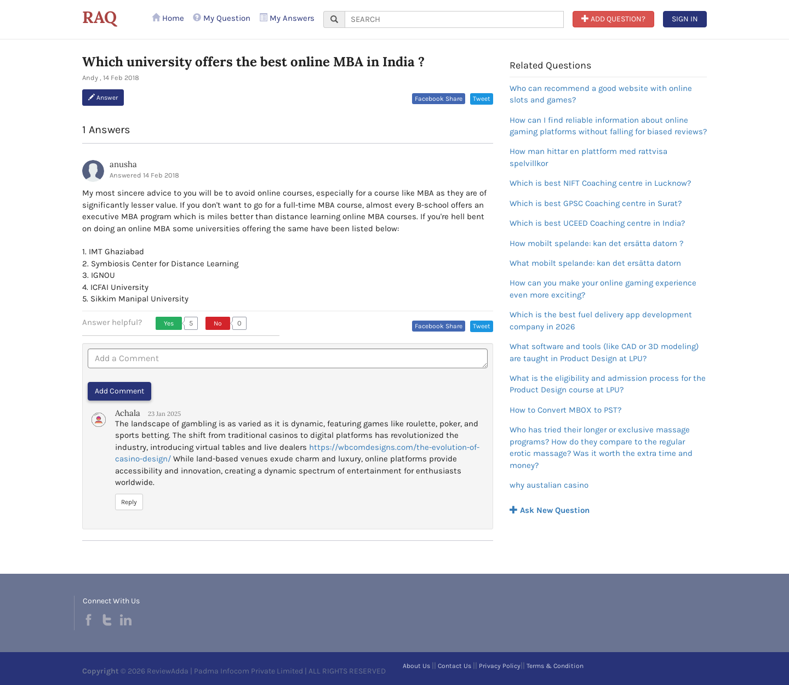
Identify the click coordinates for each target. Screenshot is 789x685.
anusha (123, 164)
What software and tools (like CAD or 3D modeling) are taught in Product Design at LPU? (604, 352)
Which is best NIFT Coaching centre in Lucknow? (600, 183)
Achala (127, 413)
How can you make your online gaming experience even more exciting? (603, 288)
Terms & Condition (555, 666)
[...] (454, 19)
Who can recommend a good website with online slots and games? (601, 94)
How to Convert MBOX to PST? (565, 410)
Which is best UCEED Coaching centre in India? (597, 223)
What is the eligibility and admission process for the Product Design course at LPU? (608, 384)
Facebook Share (438, 98)
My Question (221, 18)
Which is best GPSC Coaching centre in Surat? (596, 203)
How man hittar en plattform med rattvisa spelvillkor (588, 157)
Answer (103, 97)
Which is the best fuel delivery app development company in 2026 (601, 320)
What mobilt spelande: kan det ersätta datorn (595, 263)
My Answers (287, 18)
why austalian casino (549, 485)
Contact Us (454, 666)
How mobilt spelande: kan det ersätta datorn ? (596, 243)
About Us (416, 666)
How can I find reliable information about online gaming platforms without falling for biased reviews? (608, 125)
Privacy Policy (500, 666)
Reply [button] (129, 502)
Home (168, 18)
